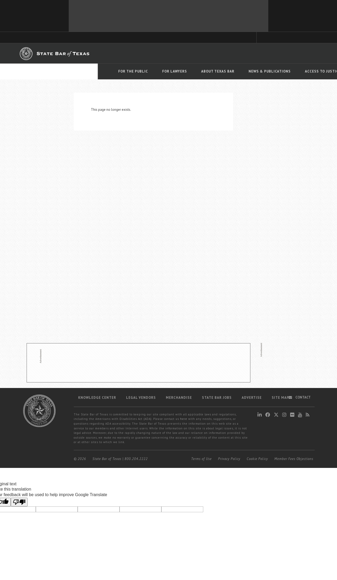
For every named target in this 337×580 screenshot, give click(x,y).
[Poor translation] (19, 502)
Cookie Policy (257, 459)
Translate (306, 78)
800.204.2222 (136, 459)
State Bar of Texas (106, 459)
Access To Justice (225, 71)
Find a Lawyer (242, 53)
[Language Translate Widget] (303, 70)
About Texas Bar (120, 71)
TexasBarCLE (116, 53)
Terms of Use (201, 459)
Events (264, 71)
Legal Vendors (141, 397)
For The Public (35, 71)
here (183, 419)
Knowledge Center (97, 397)
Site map (280, 397)
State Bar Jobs (217, 397)
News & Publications (172, 71)
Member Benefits (167, 53)
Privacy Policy (229, 459)
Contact (300, 397)
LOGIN (299, 53)
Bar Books (140, 53)
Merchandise (179, 397)
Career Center (196, 53)
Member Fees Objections (293, 459)
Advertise (252, 397)
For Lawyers (77, 71)
